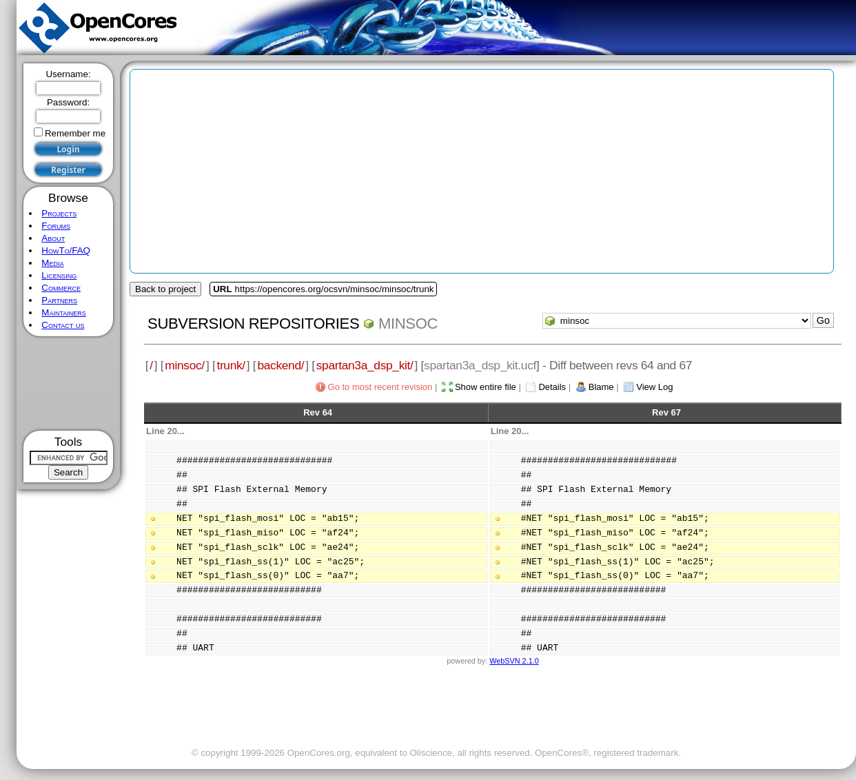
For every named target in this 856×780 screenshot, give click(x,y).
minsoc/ (185, 365)
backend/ (280, 365)
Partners (59, 300)
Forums (55, 225)
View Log (654, 387)
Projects (59, 213)
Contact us (62, 325)
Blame (601, 387)
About (53, 238)
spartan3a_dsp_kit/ (365, 365)
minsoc (408, 323)
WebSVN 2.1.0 (513, 661)
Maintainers (63, 312)
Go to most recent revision (380, 387)
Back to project (165, 289)
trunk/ (230, 365)
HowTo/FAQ (65, 250)
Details (552, 387)
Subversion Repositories (253, 323)
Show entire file (485, 387)
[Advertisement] (69, 383)
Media (52, 263)
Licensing (59, 275)
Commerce (61, 288)
